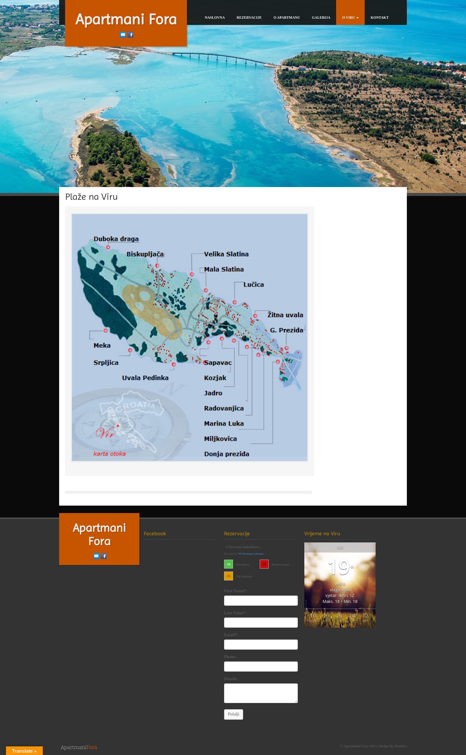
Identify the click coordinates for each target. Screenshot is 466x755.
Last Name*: (235, 613)
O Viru (350, 17)
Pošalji (233, 714)
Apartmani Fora (126, 19)
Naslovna (215, 17)
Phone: (230, 657)
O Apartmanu (286, 17)
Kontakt (379, 17)
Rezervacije (249, 17)
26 (229, 564)
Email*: (231, 635)
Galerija (321, 17)
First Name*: (236, 591)
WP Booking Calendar (251, 553)
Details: (231, 679)
